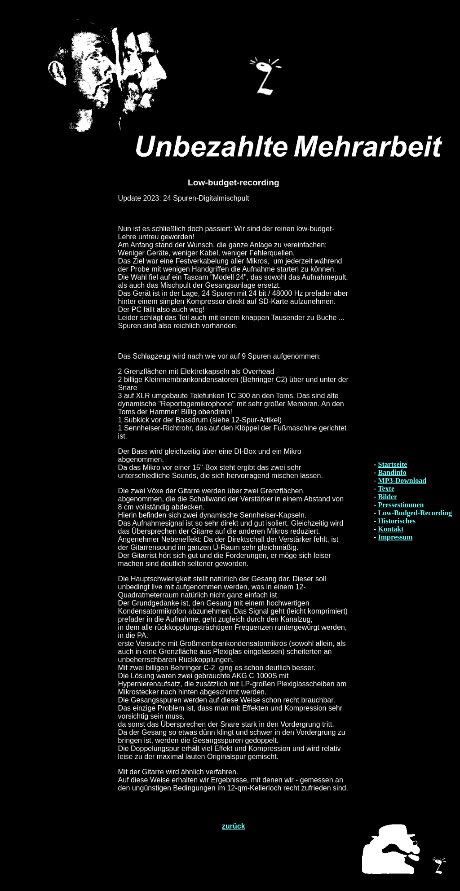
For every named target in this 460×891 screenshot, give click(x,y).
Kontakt (391, 529)
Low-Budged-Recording (415, 513)
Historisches (397, 521)
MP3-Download (402, 480)
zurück (233, 826)
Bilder (388, 496)
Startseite (392, 464)
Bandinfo (392, 472)
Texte (386, 488)
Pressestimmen (401, 505)
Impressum (395, 537)
